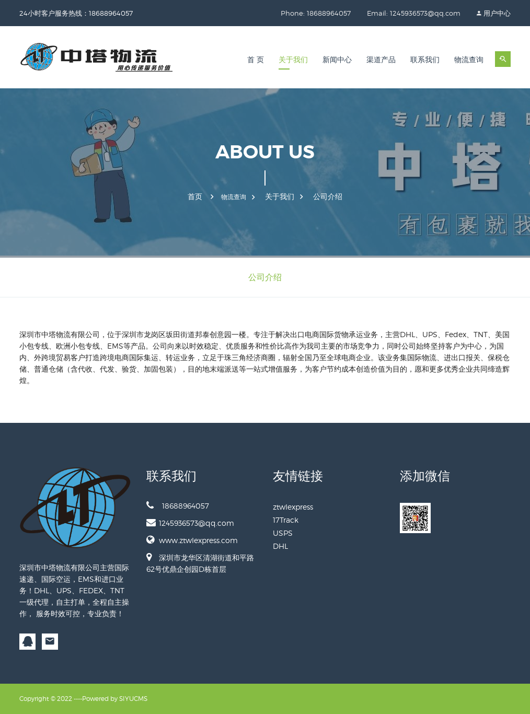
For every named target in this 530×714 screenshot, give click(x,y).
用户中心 (497, 13)
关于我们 (293, 60)
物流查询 (468, 60)
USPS (283, 532)
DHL (280, 546)
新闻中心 (337, 60)
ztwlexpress (293, 506)
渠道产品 (381, 60)
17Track (285, 519)
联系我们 (425, 60)
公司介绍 (327, 196)
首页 (195, 196)
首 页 (255, 60)
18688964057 (177, 505)
